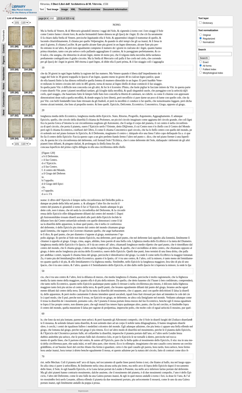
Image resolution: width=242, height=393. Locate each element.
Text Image (52, 9)
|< (45, 18)
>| (73, 18)
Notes (3, 86)
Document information (115, 9)
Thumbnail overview (89, 9)
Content (3, 49)
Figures (3, 60)
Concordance (3, 99)
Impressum (83, 391)
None (3, 112)
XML (73, 9)
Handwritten (3, 73)
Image (64, 9)
